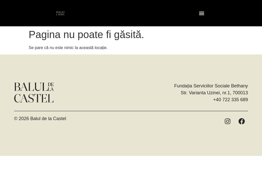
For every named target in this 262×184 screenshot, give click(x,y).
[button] (201, 13)
